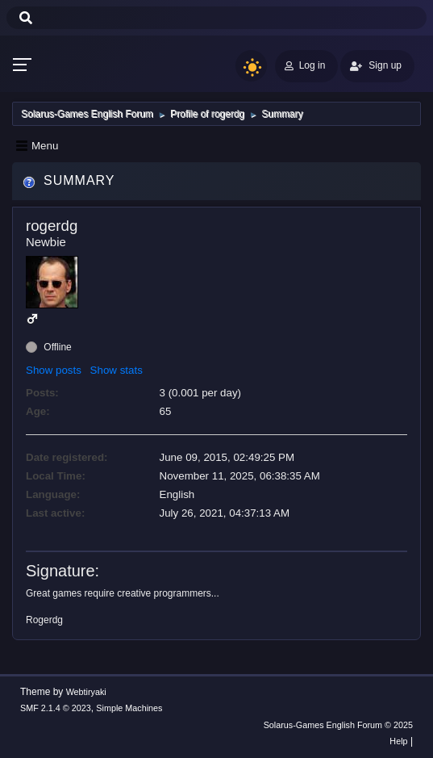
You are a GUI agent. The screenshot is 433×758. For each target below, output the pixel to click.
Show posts (53, 370)
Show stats (116, 370)
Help (398, 741)
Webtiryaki (86, 692)
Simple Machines (129, 708)
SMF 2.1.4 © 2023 (55, 708)
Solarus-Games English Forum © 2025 (338, 725)
